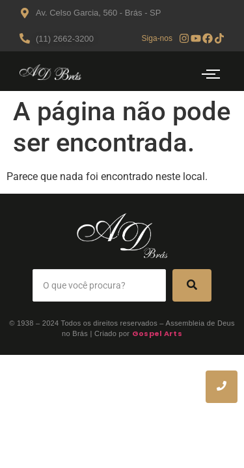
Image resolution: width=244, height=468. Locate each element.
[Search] (99, 285)
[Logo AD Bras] (50, 72)
